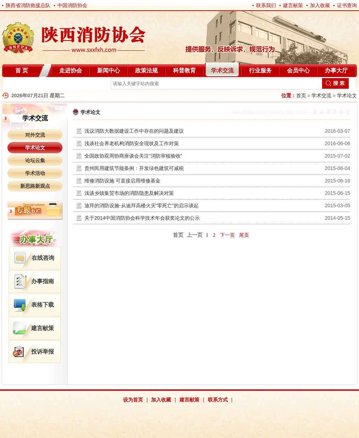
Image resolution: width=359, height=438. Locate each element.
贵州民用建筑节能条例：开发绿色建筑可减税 (134, 168)
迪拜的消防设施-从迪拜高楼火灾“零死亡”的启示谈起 (141, 205)
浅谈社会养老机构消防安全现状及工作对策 (131, 143)
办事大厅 (336, 70)
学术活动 (35, 173)
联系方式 (218, 400)
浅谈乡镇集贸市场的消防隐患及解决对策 (129, 193)
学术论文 (347, 95)
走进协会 (70, 70)
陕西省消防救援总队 (28, 5)
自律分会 (20, 85)
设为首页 (133, 400)
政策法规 (146, 70)
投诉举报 (42, 352)
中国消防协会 (72, 5)
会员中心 (298, 70)
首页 (301, 95)
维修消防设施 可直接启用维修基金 (122, 181)
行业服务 (260, 70)
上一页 (195, 235)
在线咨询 (43, 258)
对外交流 (35, 135)
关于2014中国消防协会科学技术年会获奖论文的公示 (142, 218)
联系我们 (266, 5)
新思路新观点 (35, 186)
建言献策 (293, 5)
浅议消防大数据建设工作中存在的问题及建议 (134, 131)
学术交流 (222, 70)
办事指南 (42, 281)
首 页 (21, 70)
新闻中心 (108, 70)
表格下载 (42, 305)
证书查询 (347, 5)
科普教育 (184, 70)
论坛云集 (35, 160)
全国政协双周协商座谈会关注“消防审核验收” (133, 156)
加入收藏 (320, 5)
